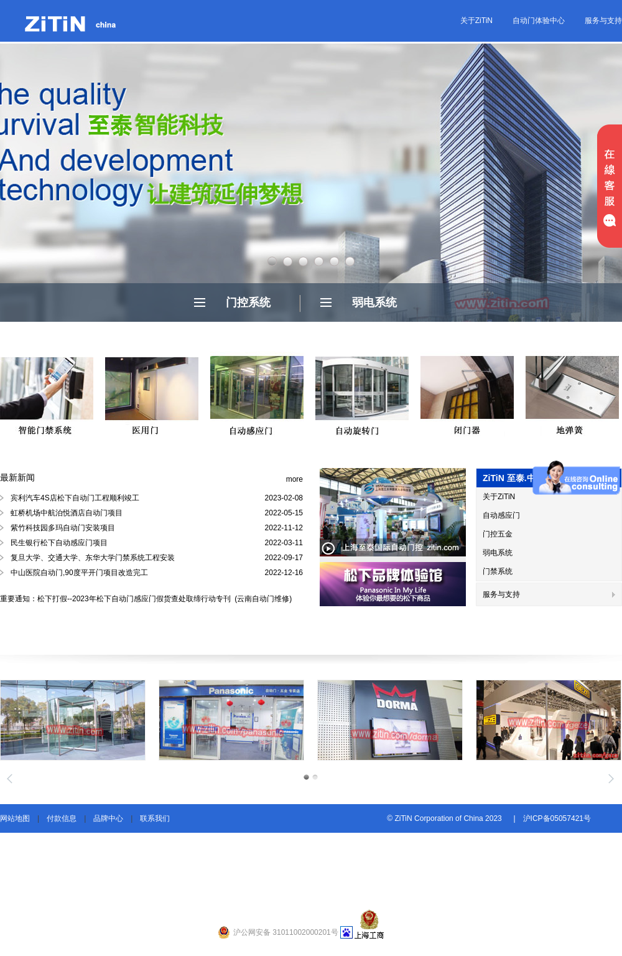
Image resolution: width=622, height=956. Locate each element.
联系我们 (155, 818)
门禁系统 (498, 571)
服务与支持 (603, 20)
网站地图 (15, 818)
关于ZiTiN (476, 20)
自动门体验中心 (539, 20)
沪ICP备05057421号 (557, 818)
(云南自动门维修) (262, 598)
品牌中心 (108, 818)
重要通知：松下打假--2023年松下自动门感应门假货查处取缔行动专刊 (116, 598)
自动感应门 (501, 515)
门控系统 (248, 302)
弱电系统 (374, 302)
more (294, 479)
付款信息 (62, 818)
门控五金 (498, 534)
